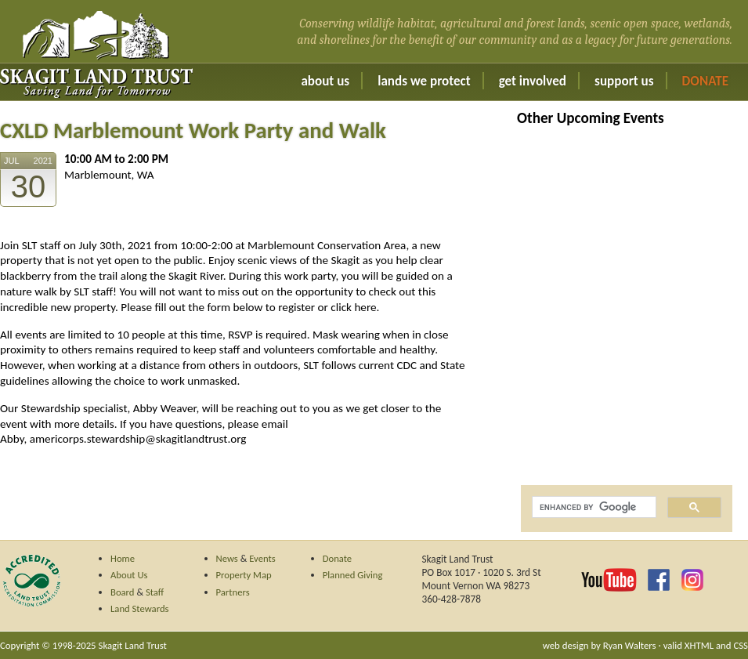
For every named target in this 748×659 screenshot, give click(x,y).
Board (122, 592)
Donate (705, 81)
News (227, 558)
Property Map (244, 575)
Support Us (623, 81)
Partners (233, 592)
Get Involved (532, 81)
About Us (325, 81)
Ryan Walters (629, 645)
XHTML (699, 645)
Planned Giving (353, 575)
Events (262, 558)
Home (122, 558)
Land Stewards (139, 608)
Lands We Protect (424, 81)
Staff (155, 592)
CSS (740, 645)
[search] (592, 507)
